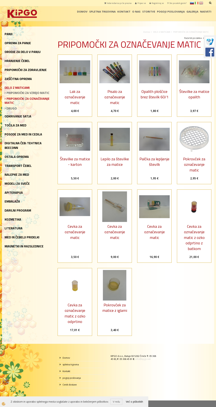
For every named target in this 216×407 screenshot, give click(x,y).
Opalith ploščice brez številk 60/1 (154, 94)
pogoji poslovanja (171, 11)
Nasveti (205, 11)
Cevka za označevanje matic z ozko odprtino (75, 313)
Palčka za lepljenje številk (154, 161)
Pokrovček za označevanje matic (194, 164)
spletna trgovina (102, 11)
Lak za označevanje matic (75, 97)
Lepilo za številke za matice (115, 161)
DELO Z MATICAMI (161, 32)
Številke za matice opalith (194, 94)
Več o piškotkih (134, 401)
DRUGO (12, 108)
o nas (136, 11)
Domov (82, 11)
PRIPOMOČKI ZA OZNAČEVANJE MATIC (27, 101)
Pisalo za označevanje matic (114, 97)
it (197, 3)
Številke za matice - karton (75, 161)
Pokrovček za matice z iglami (114, 307)
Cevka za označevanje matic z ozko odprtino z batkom (194, 237)
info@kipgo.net (143, 359)
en (201, 3)
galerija (192, 11)
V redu (116, 401)
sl (192, 3)
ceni (199, 38)
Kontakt (123, 11)
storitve (148, 11)
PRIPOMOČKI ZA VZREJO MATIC (28, 93)
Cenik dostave (70, 384)
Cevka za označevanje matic (75, 231)
